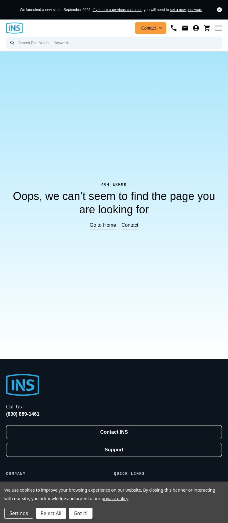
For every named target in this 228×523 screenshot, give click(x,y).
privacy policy (115, 498)
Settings (18, 513)
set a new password (186, 10)
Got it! (80, 513)
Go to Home (103, 225)
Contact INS (114, 432)
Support (114, 449)
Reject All (51, 513)
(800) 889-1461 (22, 414)
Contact (152, 28)
